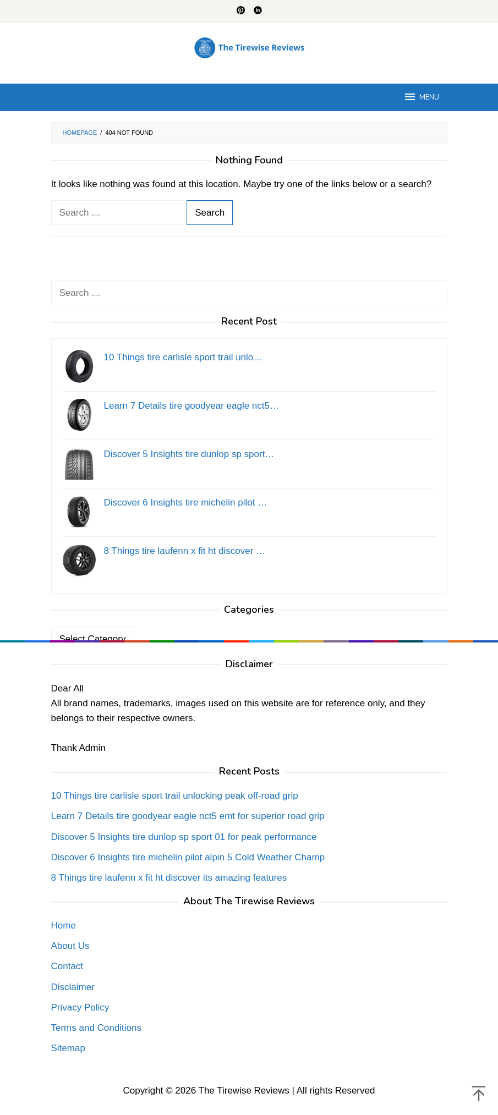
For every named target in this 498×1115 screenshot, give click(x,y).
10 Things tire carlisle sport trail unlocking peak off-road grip (174, 795)
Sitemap (68, 1048)
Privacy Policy (80, 1007)
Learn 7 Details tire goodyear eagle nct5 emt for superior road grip (188, 816)
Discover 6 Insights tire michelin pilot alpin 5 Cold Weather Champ (188, 857)
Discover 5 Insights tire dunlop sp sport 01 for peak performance (184, 837)
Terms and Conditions (96, 1028)
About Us (70, 946)
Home (63, 925)
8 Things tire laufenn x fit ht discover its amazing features (169, 877)
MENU (421, 96)
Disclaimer (73, 987)
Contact (67, 966)
